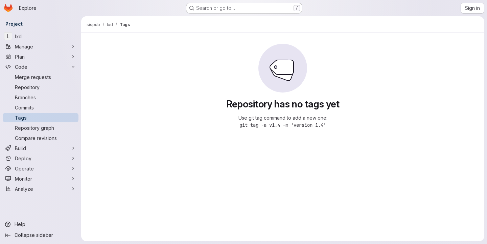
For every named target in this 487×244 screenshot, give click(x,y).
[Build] (40, 148)
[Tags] (40, 117)
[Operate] (40, 168)
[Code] (40, 67)
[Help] (40, 224)
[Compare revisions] (40, 138)
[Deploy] (40, 158)
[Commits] (40, 107)
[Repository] (40, 87)
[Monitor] (40, 178)
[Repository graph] (40, 128)
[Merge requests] (40, 77)
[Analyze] (40, 189)
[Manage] (40, 46)
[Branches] (40, 97)
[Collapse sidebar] (40, 235)
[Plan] (40, 56)
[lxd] (40, 36)
